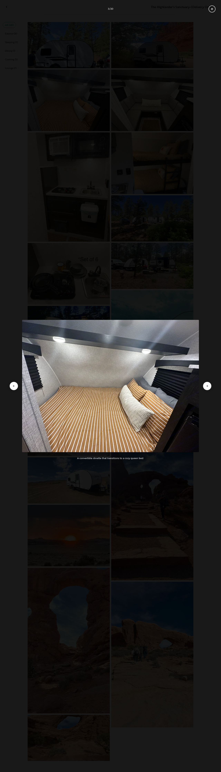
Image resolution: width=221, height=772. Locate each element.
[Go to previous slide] (14, 386)
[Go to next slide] (207, 386)
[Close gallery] (212, 9)
